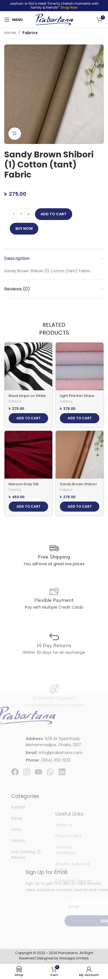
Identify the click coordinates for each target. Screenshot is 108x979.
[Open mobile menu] (13, 19)
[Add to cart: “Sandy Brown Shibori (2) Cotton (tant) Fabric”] (79, 507)
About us (64, 854)
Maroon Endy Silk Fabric (24, 486)
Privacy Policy (68, 865)
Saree (16, 854)
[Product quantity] (21, 214)
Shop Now (69, 7)
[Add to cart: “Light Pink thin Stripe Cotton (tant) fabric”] (79, 418)
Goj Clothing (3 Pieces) (26, 890)
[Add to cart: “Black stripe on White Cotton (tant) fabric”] (28, 418)
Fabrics (30, 33)
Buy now (24, 228)
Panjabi (18, 843)
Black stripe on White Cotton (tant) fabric (27, 397)
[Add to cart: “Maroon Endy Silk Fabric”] (28, 507)
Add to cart (54, 214)
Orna (16, 865)
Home (10, 33)
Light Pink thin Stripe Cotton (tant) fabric (77, 397)
